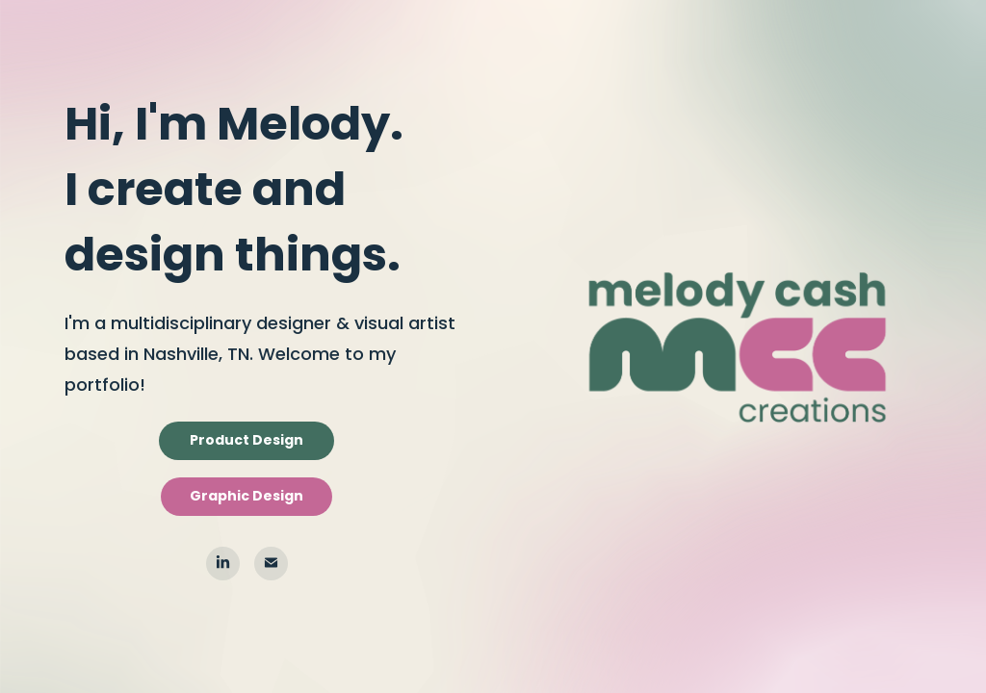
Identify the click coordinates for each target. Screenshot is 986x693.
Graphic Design (246, 496)
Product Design (246, 440)
